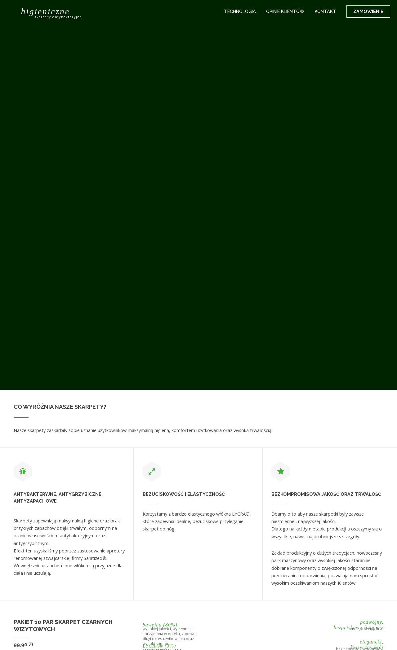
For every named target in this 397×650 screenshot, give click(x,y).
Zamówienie (368, 11)
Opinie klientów (285, 11)
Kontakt (325, 11)
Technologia (240, 11)
